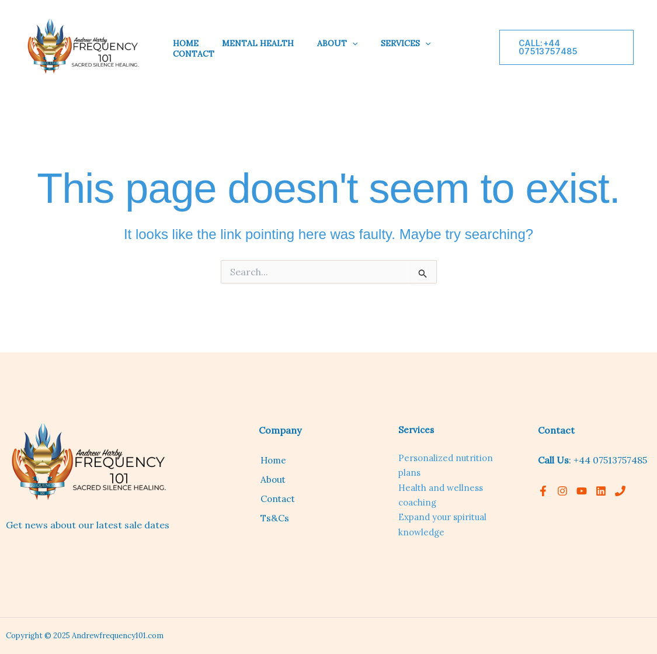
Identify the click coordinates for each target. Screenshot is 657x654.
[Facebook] (543, 491)
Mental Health (258, 43)
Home (186, 43)
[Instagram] (562, 491)
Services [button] (405, 43)
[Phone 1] (620, 491)
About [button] (337, 43)
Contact (193, 54)
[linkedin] (601, 491)
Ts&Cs (273, 516)
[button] (352, 43)
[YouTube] (581, 491)
